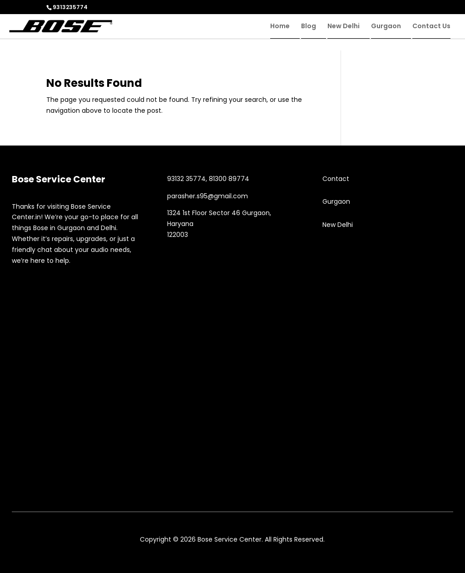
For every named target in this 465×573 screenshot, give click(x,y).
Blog (308, 26)
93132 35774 (186, 178)
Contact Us (431, 26)
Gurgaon (386, 26)
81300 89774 (229, 178)
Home (280, 26)
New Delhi (343, 26)
